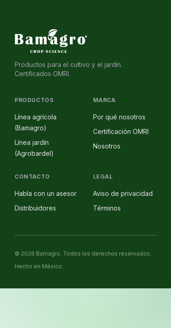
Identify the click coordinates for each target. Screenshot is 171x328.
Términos (107, 208)
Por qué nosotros (119, 117)
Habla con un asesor (46, 193)
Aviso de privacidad (123, 193)
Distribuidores (35, 208)
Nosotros (106, 146)
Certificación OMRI (121, 131)
